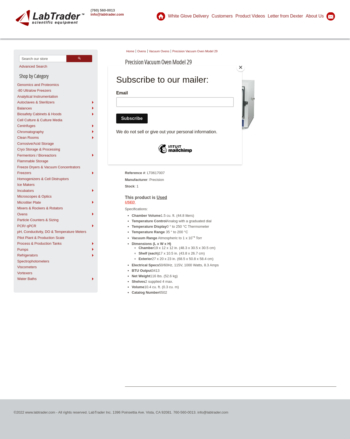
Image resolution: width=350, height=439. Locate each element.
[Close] (241, 67)
